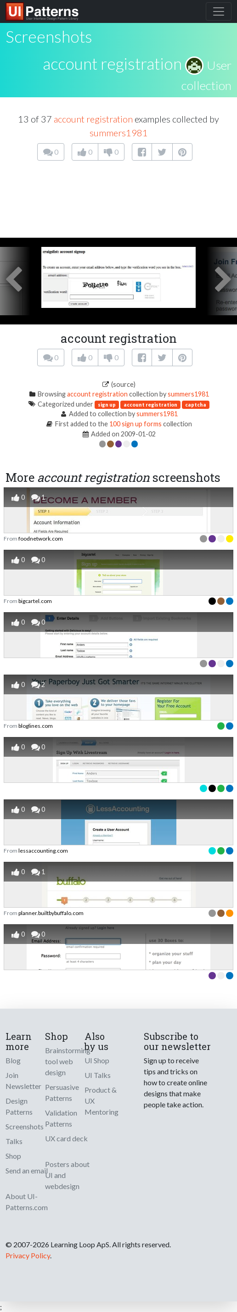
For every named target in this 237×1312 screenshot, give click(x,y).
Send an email (27, 1170)
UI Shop (97, 1060)
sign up (107, 405)
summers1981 (119, 132)
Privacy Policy (28, 1255)
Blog (13, 1060)
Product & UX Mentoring (101, 1100)
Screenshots (25, 1126)
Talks (14, 1141)
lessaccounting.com (43, 850)
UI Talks (98, 1075)
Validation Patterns (61, 1118)
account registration (112, 63)
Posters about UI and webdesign (67, 1175)
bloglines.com (35, 725)
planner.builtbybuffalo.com (51, 913)
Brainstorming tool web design (67, 1061)
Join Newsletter (23, 1080)
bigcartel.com (35, 600)
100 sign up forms (135, 424)
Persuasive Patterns (62, 1092)
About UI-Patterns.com (27, 1202)
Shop (13, 1155)
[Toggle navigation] (218, 11)
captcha (195, 405)
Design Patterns (19, 1106)
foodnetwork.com (40, 538)
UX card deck (66, 1138)
